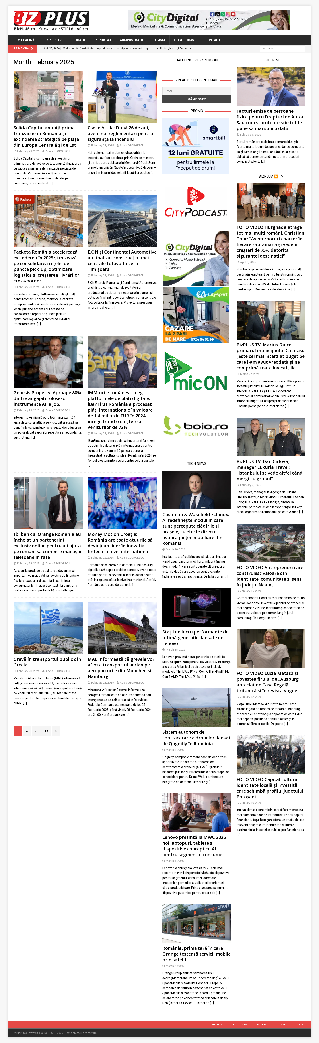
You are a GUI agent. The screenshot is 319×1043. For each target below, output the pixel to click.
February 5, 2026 (250, 134)
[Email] (196, 91)
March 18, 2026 (175, 649)
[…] (51, 183)
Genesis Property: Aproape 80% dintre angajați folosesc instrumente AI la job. (47, 398)
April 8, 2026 (248, 262)
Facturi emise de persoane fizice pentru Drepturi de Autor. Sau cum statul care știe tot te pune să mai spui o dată (271, 119)
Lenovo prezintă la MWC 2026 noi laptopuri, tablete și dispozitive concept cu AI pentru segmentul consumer (194, 846)
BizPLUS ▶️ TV (271, 176)
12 (46, 731)
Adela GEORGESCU (57, 151)
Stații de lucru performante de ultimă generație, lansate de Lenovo (195, 637)
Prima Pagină (23, 40)
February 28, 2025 (28, 151)
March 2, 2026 (175, 966)
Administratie (132, 40)
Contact (212, 40)
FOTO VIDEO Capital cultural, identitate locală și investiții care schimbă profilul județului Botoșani (270, 788)
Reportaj (103, 40)
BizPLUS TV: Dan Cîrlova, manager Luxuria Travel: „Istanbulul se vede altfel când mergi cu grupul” (270, 470)
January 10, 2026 (250, 802)
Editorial (218, 1024)
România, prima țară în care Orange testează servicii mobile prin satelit (196, 954)
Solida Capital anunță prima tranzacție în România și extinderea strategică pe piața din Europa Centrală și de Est (46, 136)
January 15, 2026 (250, 591)
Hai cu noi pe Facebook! (196, 60)
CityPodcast (185, 40)
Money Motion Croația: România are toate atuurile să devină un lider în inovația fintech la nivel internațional (120, 542)
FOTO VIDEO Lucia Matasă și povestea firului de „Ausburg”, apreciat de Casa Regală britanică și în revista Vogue (269, 682)
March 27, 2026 (249, 374)
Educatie (78, 40)
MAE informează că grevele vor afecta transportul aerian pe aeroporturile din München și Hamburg (121, 667)
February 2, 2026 (250, 485)
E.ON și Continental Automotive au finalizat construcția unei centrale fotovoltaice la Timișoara (122, 260)
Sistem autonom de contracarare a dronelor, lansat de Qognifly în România (196, 738)
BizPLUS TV (52, 40)
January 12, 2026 (250, 696)
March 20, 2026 (175, 549)
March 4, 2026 (175, 749)
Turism (159, 40)
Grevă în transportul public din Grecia (47, 662)
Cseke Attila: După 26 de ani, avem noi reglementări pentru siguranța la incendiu (120, 133)
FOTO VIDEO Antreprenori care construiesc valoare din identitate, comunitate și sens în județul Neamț (270, 576)
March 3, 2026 (175, 860)
